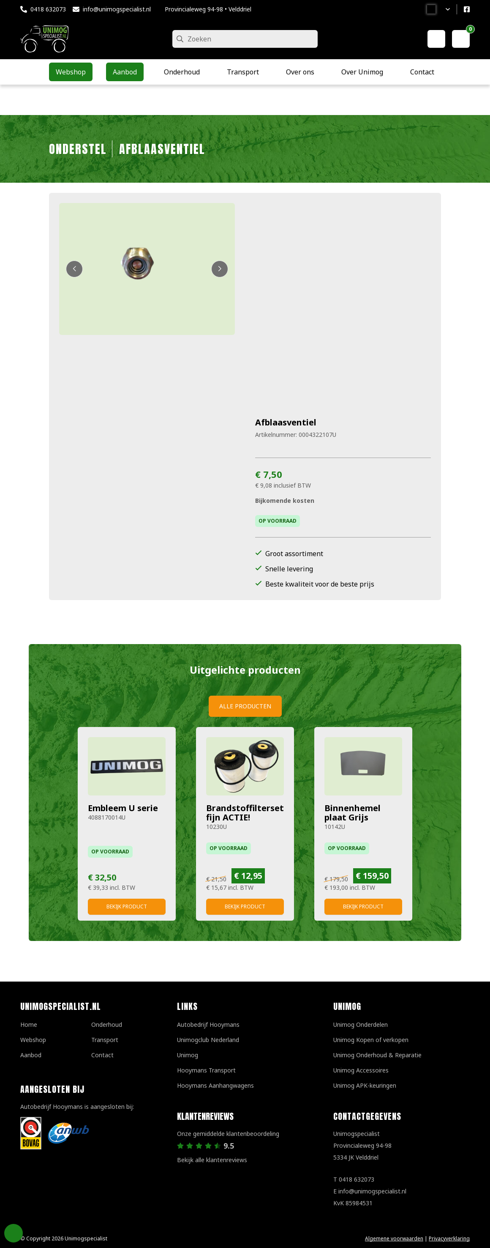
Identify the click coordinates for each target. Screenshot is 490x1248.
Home (28, 1024)
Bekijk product (126, 906)
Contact (102, 1055)
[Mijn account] (436, 39)
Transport (104, 1040)
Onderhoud (106, 1024)
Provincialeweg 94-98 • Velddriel (208, 9)
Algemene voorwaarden (394, 1238)
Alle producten (245, 706)
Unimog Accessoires (361, 1070)
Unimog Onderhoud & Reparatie (377, 1055)
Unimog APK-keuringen (364, 1085)
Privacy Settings (13, 1233)
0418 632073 (48, 9)
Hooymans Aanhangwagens (215, 1085)
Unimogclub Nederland (208, 1040)
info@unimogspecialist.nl (117, 9)
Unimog (187, 1055)
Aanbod (30, 1055)
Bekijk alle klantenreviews (212, 1160)
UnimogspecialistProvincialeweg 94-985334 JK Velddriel (362, 1145)
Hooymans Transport (206, 1070)
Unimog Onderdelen (360, 1024)
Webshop (33, 1040)
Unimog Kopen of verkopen (370, 1040)
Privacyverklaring (449, 1238)
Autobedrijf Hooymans (208, 1024)
